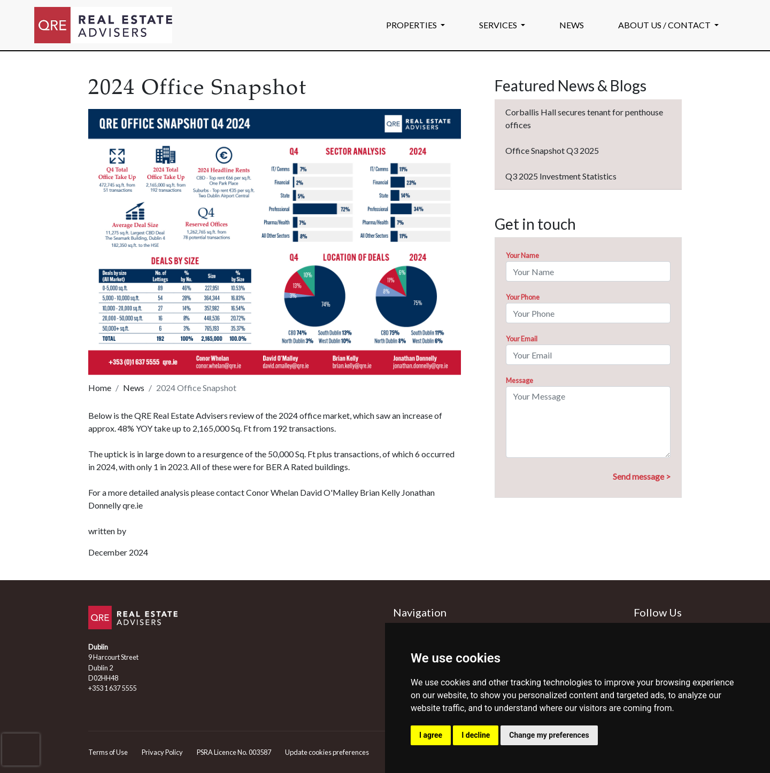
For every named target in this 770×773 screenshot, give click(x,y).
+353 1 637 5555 (112, 688)
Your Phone (523, 297)
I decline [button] (475, 735)
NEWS (571, 25)
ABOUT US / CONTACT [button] (665, 25)
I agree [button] (430, 735)
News (133, 387)
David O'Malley (329, 492)
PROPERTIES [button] (412, 25)
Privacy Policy (162, 752)
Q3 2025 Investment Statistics (561, 176)
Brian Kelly (380, 492)
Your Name (522, 255)
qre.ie (132, 505)
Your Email (521, 338)
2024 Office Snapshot (196, 387)
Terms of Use (108, 752)
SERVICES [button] (499, 25)
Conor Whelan (272, 492)
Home (99, 387)
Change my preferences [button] (549, 735)
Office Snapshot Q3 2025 (552, 150)
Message (519, 380)
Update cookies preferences (327, 752)
